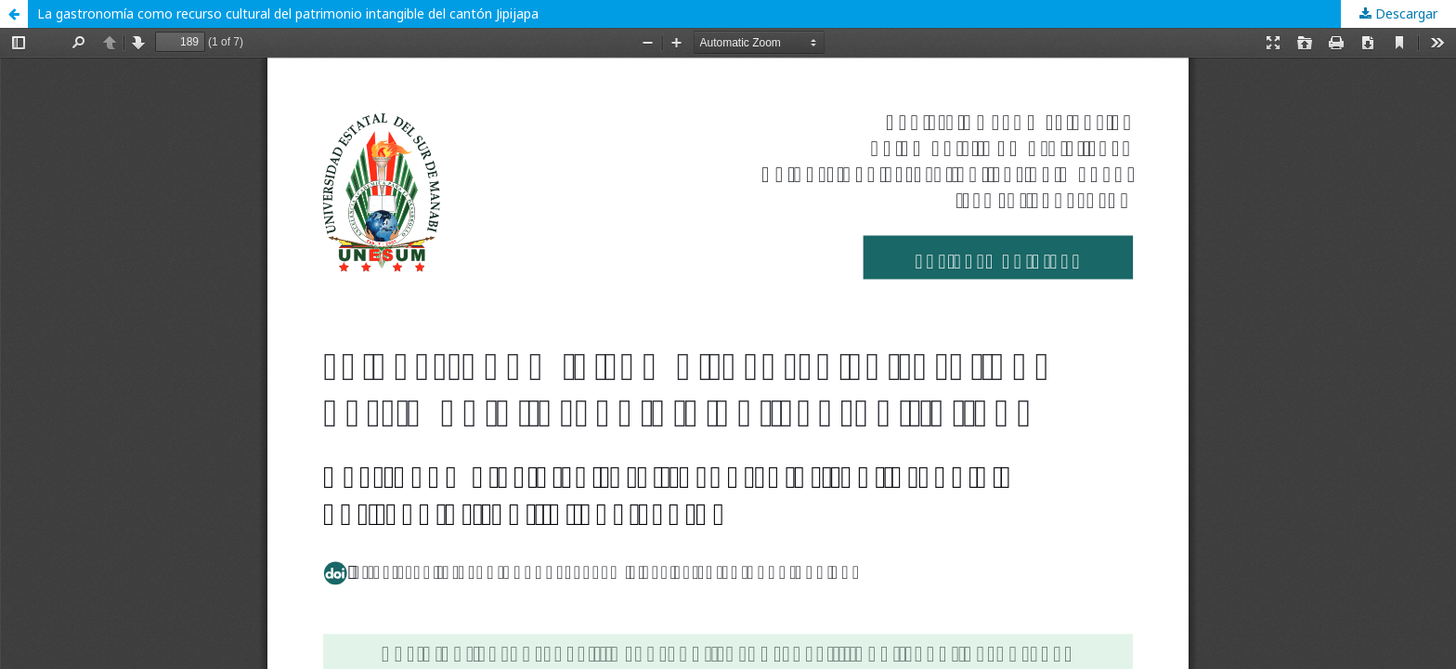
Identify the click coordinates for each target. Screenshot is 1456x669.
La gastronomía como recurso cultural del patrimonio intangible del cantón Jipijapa (288, 13)
